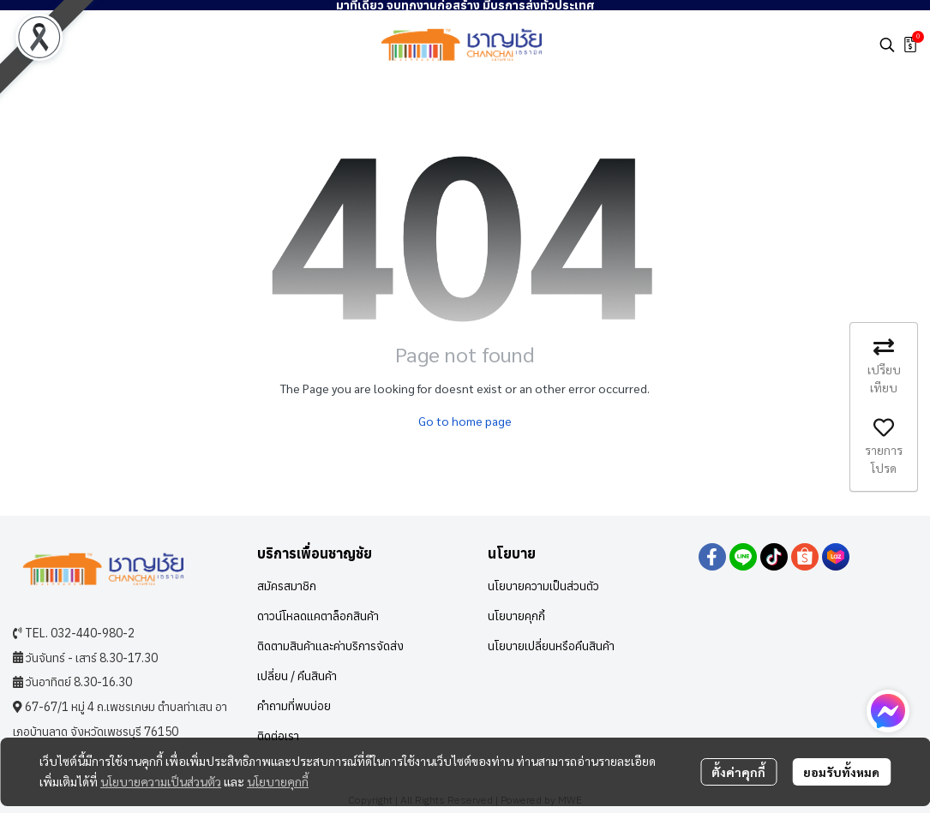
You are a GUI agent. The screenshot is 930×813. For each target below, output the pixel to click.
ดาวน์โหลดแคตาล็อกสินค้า (318, 616)
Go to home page (465, 420)
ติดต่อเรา (278, 736)
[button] (887, 45)
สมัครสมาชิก (286, 586)
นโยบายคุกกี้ (278, 781)
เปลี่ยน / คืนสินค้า (297, 676)
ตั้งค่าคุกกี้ (738, 772)
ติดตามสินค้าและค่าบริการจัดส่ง (330, 646)
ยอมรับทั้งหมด (841, 772)
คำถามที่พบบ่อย (294, 706)
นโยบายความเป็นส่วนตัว (160, 781)
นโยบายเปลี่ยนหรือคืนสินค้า (551, 646)
